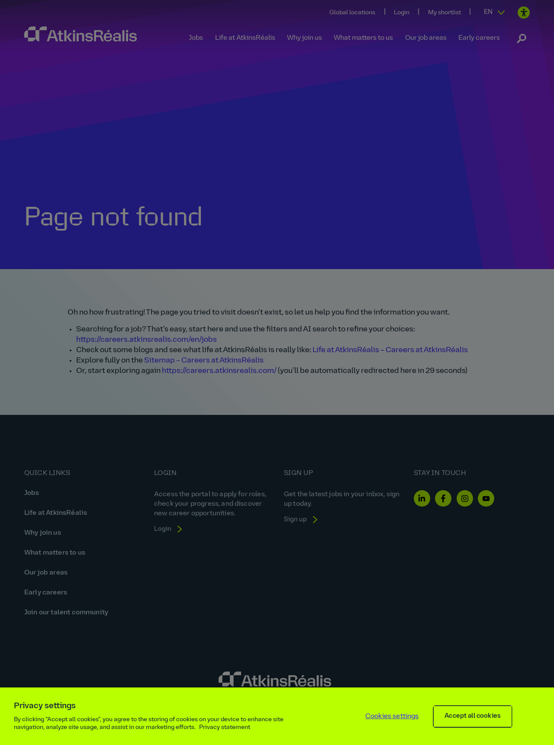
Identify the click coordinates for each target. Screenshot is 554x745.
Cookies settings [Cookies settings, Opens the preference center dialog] (392, 721)
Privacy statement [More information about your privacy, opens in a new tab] (224, 732)
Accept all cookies (472, 721)
